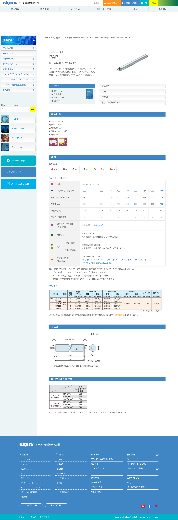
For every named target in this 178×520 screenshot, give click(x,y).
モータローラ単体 (102, 38)
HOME (47, 38)
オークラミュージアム (136, 464)
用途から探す (57, 505)
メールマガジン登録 (136, 487)
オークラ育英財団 (135, 468)
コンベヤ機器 (67, 38)
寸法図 (105, 97)
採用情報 (131, 454)
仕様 (104, 92)
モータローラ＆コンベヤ (83, 38)
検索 (32, 109)
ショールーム (132, 459)
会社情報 (59, 454)
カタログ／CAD (98, 468)
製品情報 (56, 38)
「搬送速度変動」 (119, 315)
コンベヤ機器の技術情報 (102, 459)
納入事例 (95, 454)
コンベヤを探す (31, 505)
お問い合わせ (133, 478)
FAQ (129, 482)
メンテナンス (97, 487)
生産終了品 (96, 482)
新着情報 (95, 478)
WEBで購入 (96, 492)
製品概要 (106, 86)
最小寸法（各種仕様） (111, 102)
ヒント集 (95, 464)
